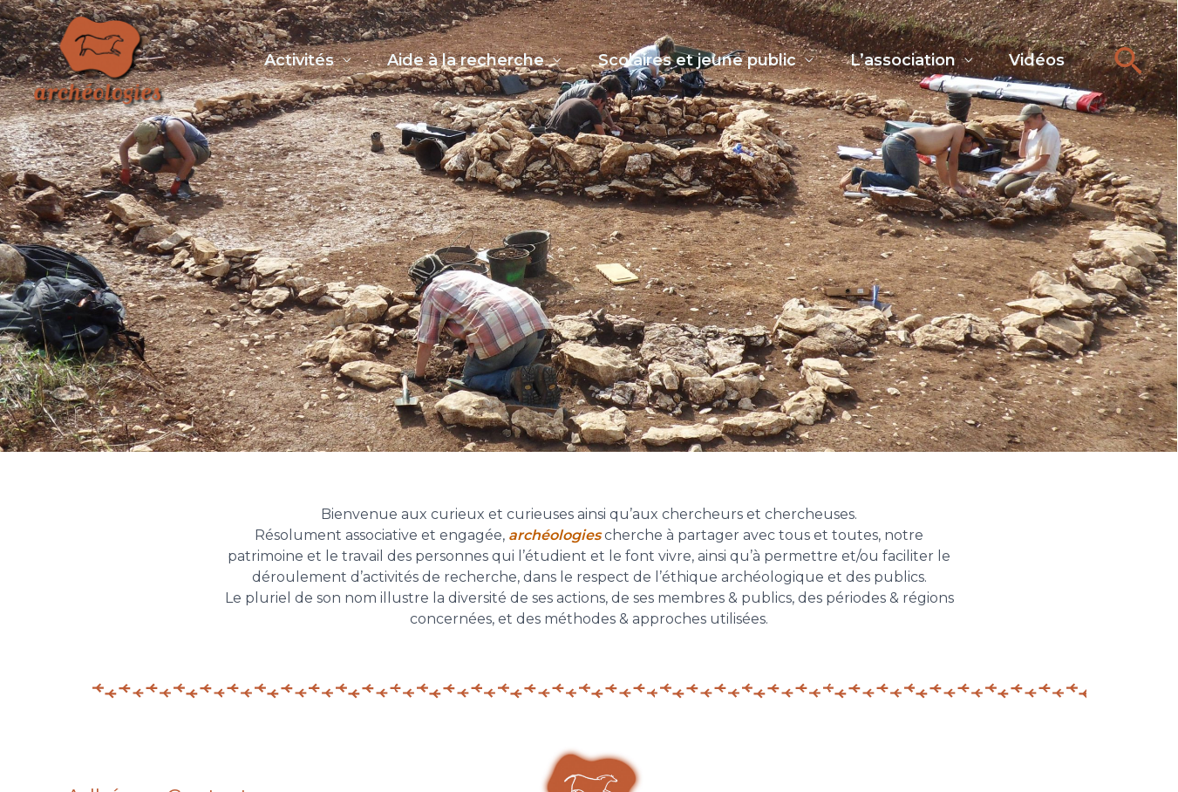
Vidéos (1030, 56)
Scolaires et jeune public (675, 56)
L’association (888, 56)
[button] (1128, 60)
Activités (262, 56)
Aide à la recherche (436, 56)
